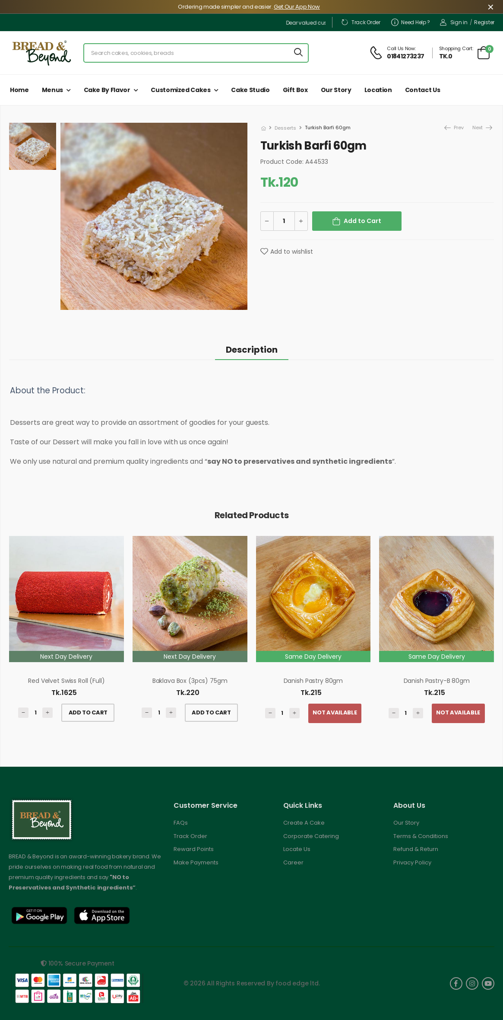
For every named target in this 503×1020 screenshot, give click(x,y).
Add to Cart (362, 221)
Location (378, 90)
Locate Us (296, 849)
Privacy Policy (412, 862)
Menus (52, 90)
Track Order (360, 22)
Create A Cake (304, 823)
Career (293, 862)
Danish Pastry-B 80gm (437, 680)
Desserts (285, 127)
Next (478, 127)
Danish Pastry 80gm (313, 680)
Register (484, 22)
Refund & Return (415, 849)
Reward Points (194, 849)
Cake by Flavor (107, 90)
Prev (453, 127)
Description (252, 350)
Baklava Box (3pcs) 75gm (190, 680)
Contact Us (422, 90)
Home (19, 90)
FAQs (181, 823)
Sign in (454, 22)
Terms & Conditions (420, 836)
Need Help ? (410, 22)
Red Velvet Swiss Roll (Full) (66, 680)
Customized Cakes (180, 90)
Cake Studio (250, 90)
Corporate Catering (311, 836)
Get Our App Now (297, 7)
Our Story (336, 90)
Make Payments (196, 862)
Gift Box (295, 90)
